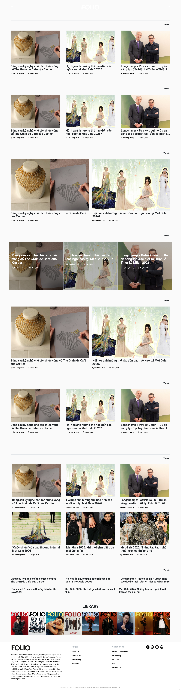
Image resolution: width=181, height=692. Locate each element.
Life (113, 663)
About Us (75, 652)
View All (166, 24)
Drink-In (115, 660)
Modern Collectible (120, 652)
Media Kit (75, 663)
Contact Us (76, 656)
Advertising (76, 660)
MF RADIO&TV (118, 667)
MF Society (116, 656)
